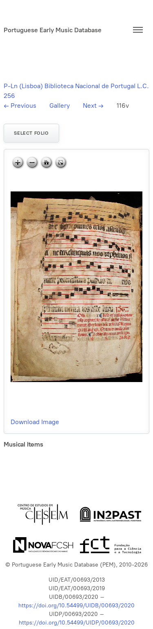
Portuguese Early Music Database (53, 30)
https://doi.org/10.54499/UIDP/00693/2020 (77, 622)
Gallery (59, 105)
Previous (20, 105)
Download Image (35, 422)
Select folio (31, 133)
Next (93, 105)
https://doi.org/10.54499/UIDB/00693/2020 (76, 605)
